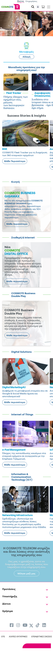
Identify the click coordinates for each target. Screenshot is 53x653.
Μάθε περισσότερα (16, 223)
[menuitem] (11, 625)
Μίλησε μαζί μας (26, 573)
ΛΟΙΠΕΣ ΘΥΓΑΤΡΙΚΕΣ (18, 636)
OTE (3, 636)
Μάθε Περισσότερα (14, 161)
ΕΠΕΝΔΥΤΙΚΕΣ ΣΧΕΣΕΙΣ (41, 636)
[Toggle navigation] (48, 6)
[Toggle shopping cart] (43, 7)
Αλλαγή (26, 56)
